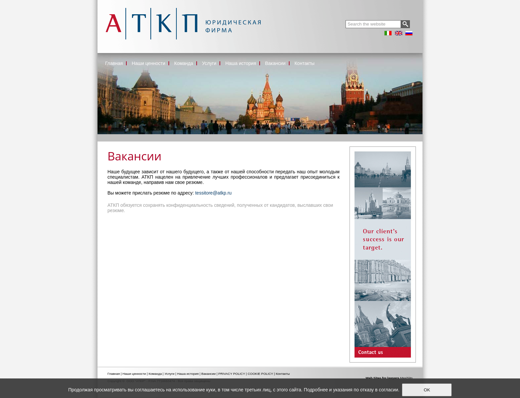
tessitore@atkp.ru (213, 193)
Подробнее (316, 389)
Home (103, 136)
